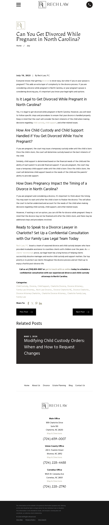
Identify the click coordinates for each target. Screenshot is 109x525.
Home (26, 385)
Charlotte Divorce (58, 286)
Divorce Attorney (75, 286)
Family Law (21, 297)
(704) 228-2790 (54, 486)
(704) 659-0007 (54, 438)
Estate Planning (59, 385)
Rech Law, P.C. (22, 245)
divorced (45, 81)
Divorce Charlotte (81, 289)
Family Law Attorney (25, 289)
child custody (38, 122)
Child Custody (22, 286)
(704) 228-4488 (54, 462)
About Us (36, 385)
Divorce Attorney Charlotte (28, 293)
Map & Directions (54, 433)
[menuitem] (19, 519)
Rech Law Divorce (44, 289)
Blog (71, 385)
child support (51, 122)
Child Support (43, 286)
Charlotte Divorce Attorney (54, 293)
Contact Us (80, 385)
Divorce (32, 286)
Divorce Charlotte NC (62, 289)
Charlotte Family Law (76, 293)
